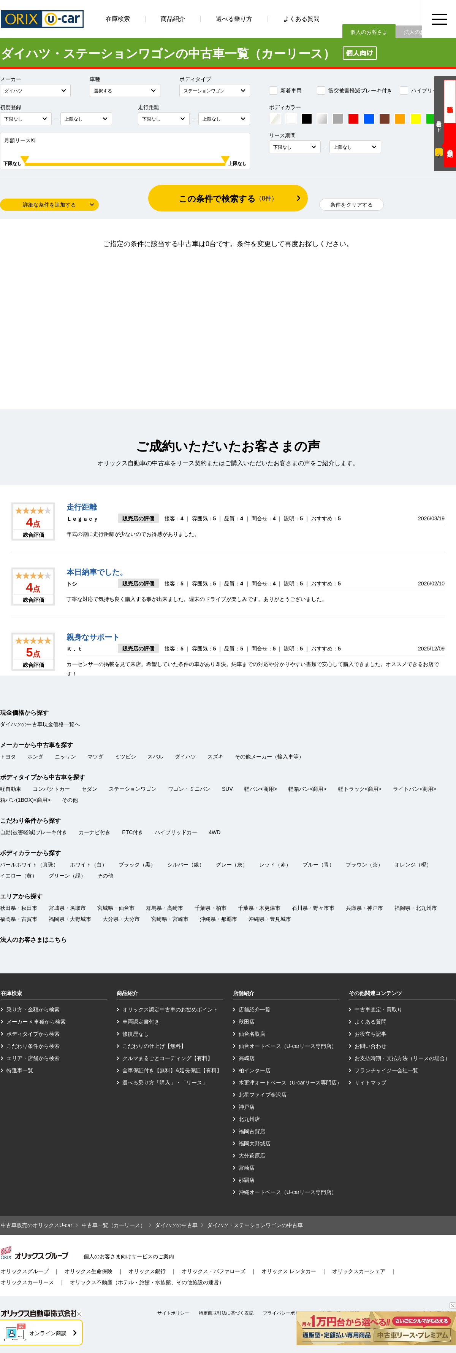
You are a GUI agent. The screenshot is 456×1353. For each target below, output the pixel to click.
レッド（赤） (275, 865)
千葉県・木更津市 (259, 908)
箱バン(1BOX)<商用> (25, 800)
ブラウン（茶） (364, 865)
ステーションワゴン (133, 789)
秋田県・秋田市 (18, 908)
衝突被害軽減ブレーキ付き (354, 90)
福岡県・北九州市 (415, 908)
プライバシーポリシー (286, 1313)
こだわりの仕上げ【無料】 (154, 1046)
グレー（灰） (232, 865)
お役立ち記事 (370, 1034)
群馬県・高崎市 (164, 908)
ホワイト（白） (88, 865)
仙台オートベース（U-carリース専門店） (288, 1046)
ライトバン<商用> (414, 789)
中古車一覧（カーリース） (114, 1225)
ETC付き (132, 832)
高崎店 (247, 1058)
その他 (70, 800)
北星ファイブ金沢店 (263, 1095)
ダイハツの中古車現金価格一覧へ (40, 724)
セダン (89, 789)
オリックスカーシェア (358, 1271)
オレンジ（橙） (413, 865)
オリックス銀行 (147, 1271)
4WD (214, 832)
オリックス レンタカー (288, 1271)
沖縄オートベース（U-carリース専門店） (288, 1192)
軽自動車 (10, 789)
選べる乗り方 (234, 19)
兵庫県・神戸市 (364, 908)
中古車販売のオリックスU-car (36, 1225)
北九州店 (249, 1119)
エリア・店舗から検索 (33, 1058)
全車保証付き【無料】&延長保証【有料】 (172, 1070)
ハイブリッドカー (427, 90)
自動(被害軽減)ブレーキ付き (33, 832)
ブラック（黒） (137, 865)
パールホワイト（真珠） (29, 865)
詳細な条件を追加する (49, 205)
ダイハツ (185, 757)
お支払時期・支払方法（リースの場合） (402, 1058)
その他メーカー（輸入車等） (269, 757)
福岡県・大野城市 (70, 919)
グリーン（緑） (67, 876)
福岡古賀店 (252, 1131)
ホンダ (35, 757)
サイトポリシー (173, 1313)
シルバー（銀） (185, 865)
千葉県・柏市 (210, 908)
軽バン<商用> (260, 789)
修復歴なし (135, 1034)
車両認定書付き (141, 1022)
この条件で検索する (228, 199)
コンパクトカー (51, 789)
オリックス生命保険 (88, 1271)
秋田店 (247, 1022)
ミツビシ (125, 757)
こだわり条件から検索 (33, 1046)
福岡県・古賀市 (18, 919)
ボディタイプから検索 (33, 1034)
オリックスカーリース (27, 1282)
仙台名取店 (252, 1034)
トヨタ (8, 757)
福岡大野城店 (255, 1143)
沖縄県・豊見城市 (270, 919)
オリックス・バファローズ (213, 1271)
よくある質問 (301, 19)
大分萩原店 (252, 1156)
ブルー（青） (318, 865)
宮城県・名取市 (67, 908)
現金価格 (450, 102)
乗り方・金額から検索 (33, 1009)
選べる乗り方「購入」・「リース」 (164, 1083)
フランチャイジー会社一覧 (386, 1070)
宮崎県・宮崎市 (169, 919)
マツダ (95, 757)
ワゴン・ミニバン (189, 789)
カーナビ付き (95, 832)
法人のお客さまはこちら (33, 939)
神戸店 (247, 1107)
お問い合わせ (370, 1046)
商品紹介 (173, 19)
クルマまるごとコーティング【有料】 (167, 1058)
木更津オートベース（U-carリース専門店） (290, 1083)
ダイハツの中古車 (176, 1225)
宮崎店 (247, 1168)
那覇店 (247, 1180)
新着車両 (285, 90)
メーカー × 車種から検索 (36, 1022)
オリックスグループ (25, 1271)
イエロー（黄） (18, 876)
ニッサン (65, 757)
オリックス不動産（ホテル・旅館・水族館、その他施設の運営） (147, 1282)
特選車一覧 (19, 1070)
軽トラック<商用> (360, 789)
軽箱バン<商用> (307, 789)
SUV (227, 789)
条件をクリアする (351, 205)
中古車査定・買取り (378, 1009)
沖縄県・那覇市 (218, 919)
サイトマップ (370, 1083)
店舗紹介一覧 (255, 1009)
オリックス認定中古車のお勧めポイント (170, 1009)
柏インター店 (255, 1070)
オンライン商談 (47, 1333)
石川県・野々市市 (313, 908)
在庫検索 (118, 19)
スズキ (215, 757)
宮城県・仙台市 (116, 908)
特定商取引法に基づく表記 (226, 1313)
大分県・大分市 (121, 919)
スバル (155, 757)
